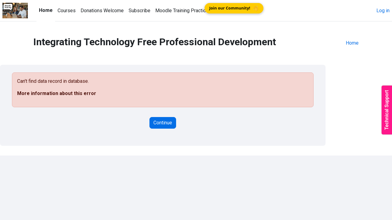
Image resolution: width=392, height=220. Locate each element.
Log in (383, 10)
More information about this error (56, 93)
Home (352, 43)
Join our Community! (234, 8)
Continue (162, 123)
